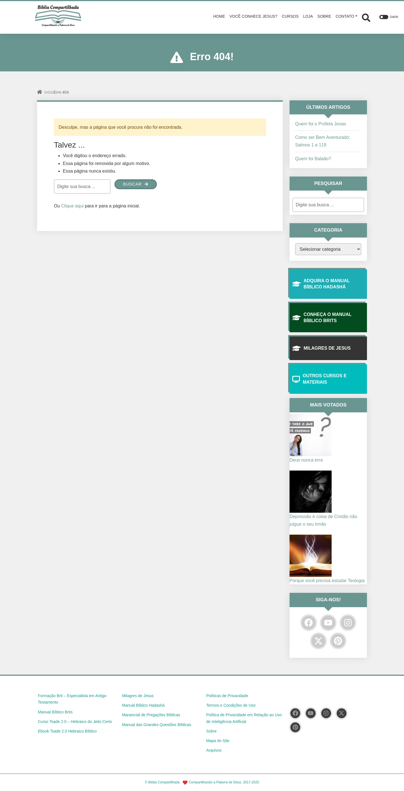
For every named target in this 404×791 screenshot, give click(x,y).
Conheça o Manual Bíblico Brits (322, 317)
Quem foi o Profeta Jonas (320, 123)
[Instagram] (348, 623)
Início (49, 92)
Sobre (211, 731)
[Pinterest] (338, 641)
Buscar (136, 184)
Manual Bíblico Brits (55, 712)
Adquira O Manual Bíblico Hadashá (321, 283)
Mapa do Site (217, 740)
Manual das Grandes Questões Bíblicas (156, 724)
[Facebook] (309, 623)
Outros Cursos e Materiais (319, 378)
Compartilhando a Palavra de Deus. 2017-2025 (224, 782)
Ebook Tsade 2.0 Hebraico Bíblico (67, 731)
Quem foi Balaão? (313, 158)
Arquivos (213, 750)
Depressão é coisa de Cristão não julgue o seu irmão (323, 520)
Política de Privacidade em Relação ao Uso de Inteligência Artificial (244, 718)
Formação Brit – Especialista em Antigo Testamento (72, 699)
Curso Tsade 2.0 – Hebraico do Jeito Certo (75, 721)
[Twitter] (318, 641)
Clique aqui (72, 206)
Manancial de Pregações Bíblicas (151, 715)
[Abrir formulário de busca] (366, 17)
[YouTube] (328, 623)
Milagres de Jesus (321, 348)
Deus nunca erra (306, 460)
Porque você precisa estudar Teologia (327, 580)
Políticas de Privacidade (227, 695)
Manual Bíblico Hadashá (143, 705)
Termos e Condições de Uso (231, 705)
